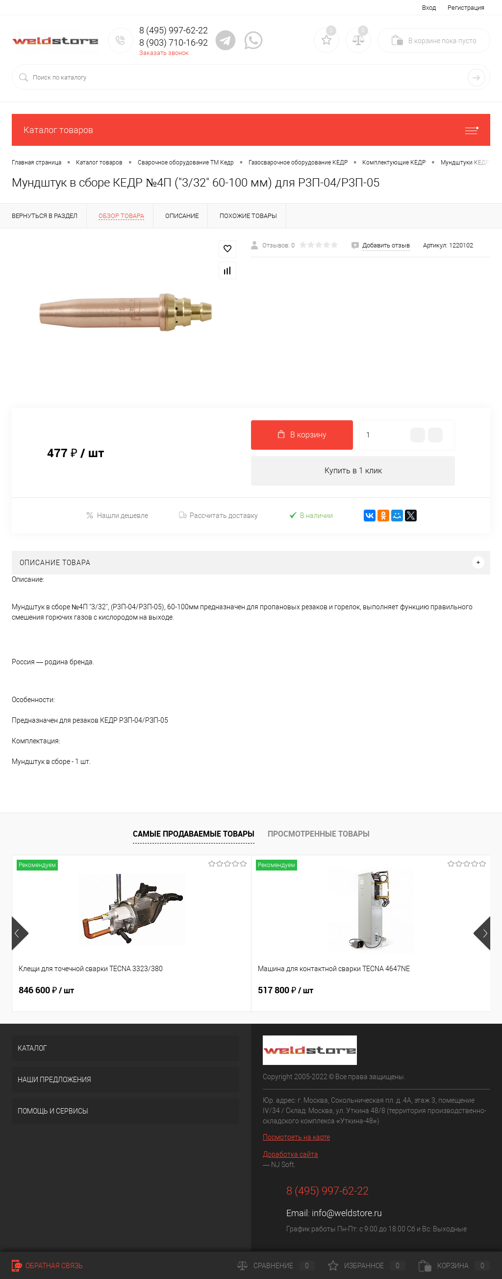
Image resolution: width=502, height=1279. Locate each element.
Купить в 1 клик (353, 470)
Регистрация (466, 7)
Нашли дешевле (117, 515)
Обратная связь (47, 1266)
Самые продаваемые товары (193, 833)
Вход (429, 7)
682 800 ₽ (365, 990)
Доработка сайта (290, 1154)
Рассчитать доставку (218, 515)
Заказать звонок (164, 52)
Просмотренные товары (319, 833)
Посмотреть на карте (296, 1137)
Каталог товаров (251, 130)
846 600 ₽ (46, 990)
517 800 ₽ (205, 990)
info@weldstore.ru (347, 1213)
